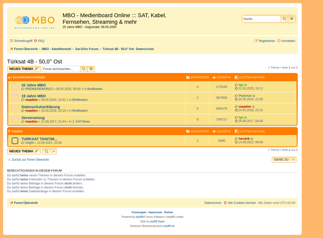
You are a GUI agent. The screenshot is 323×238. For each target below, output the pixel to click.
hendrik (244, 138)
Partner (168, 212)
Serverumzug (33, 118)
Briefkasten (95, 89)
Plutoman (245, 96)
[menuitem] (39, 41)
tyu (241, 85)
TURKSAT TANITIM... (39, 139)
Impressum (155, 212)
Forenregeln (139, 212)
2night (29, 143)
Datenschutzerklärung (40, 107)
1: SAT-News (81, 121)
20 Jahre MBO (33, 85)
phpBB (139, 217)
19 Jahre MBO (33, 96)
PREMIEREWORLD (38, 89)
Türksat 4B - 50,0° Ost (34, 61)
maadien (31, 100)
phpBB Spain (157, 221)
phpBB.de (169, 226)
